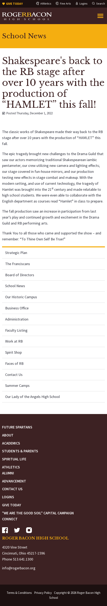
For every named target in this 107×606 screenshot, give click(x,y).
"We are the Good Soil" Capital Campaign (38, 513)
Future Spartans (17, 427)
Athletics (11, 467)
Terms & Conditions (19, 593)
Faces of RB (14, 363)
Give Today (11, 505)
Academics (11, 443)
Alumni (8, 473)
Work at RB (14, 341)
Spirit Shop (13, 352)
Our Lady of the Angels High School (32, 396)
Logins (8, 497)
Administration (16, 319)
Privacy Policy (43, 593)
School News (15, 285)
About (7, 435)
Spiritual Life (14, 459)
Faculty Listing (16, 330)
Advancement (14, 481)
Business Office (17, 308)
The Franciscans (17, 263)
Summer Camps (17, 385)
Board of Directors (19, 275)
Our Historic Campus (21, 297)
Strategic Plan (16, 252)
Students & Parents (20, 451)
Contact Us (14, 374)
